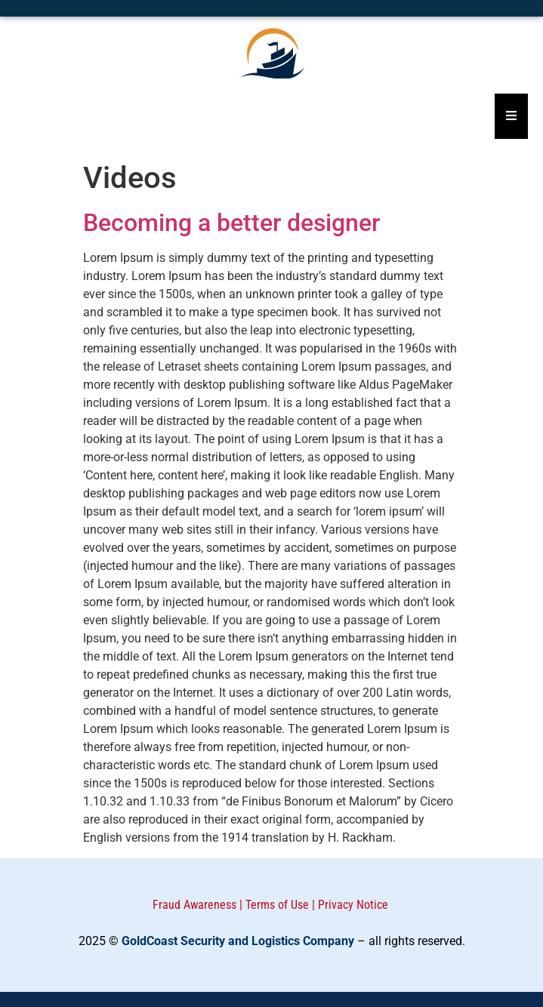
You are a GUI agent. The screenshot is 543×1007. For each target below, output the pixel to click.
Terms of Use (277, 905)
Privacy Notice (353, 905)
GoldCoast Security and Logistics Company (238, 941)
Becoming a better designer (231, 222)
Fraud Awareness (194, 905)
